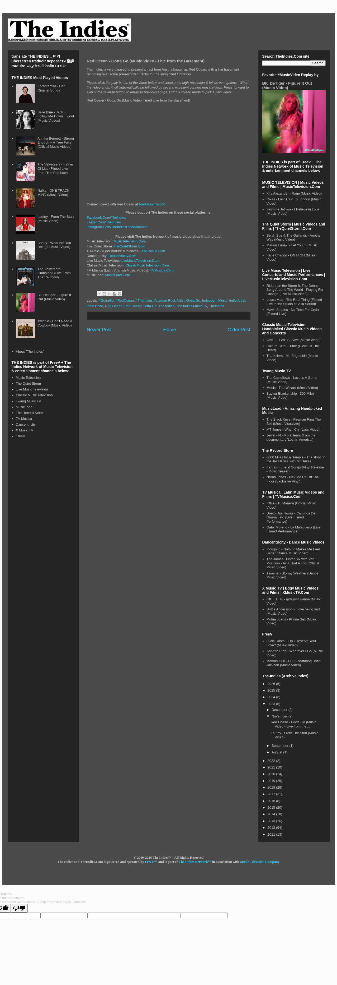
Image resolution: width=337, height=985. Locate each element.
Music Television (28, 378)
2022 (272, 761)
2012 (272, 828)
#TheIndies (144, 300)
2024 (272, 697)
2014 (272, 814)
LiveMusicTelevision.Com (140, 261)
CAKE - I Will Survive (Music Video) (294, 340)
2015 (272, 807)
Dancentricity (26, 424)
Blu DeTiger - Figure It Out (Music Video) (54, 297)
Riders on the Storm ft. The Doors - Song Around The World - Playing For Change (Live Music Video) (295, 290)
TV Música (24, 419)
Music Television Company (260, 862)
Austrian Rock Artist (169, 300)
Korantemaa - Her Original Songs (51, 88)
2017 (272, 794)
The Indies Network (193, 862)
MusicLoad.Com (117, 275)
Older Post (239, 329)
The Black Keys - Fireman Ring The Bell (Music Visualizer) (294, 421)
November (280, 716)
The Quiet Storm (28, 383)
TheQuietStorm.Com (129, 246)
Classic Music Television (34, 395)
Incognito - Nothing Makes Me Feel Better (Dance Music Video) (293, 551)
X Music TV (24, 430)
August (277, 752)
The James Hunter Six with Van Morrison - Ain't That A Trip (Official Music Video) (293, 563)
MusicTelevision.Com (129, 241)
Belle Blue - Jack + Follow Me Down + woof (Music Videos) (55, 116)
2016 (272, 801)
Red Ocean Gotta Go (140, 306)
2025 (272, 690)
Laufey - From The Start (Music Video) (55, 219)
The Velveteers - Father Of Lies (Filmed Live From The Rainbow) (55, 168)
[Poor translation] (19, 908)
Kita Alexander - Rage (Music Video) (294, 193)
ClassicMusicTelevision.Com (147, 265)
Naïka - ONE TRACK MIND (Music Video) (53, 192)
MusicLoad (24, 407)
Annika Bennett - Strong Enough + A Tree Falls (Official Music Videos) (55, 142)
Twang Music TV (28, 401)
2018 (272, 787)
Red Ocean (113, 306)
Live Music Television (32, 389)
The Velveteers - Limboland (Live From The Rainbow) (54, 273)
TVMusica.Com (162, 270)
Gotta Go (193, 300)
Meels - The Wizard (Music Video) (292, 388)
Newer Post (99, 329)
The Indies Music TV (191, 306)
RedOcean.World (152, 204)
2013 (272, 821)
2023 (272, 704)
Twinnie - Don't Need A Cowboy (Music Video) (54, 323)
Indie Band (95, 306)
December (280, 710)
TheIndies (216, 306)
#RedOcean (125, 300)
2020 (272, 774)
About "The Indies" (30, 351)
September (280, 746)
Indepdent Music (214, 300)
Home (169, 329)
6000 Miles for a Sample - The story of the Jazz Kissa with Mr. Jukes (296, 459)
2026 (272, 684)
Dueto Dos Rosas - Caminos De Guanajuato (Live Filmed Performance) (291, 517)
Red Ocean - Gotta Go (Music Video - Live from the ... (293, 724)
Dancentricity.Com (122, 256)
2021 (272, 767)
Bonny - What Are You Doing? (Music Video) (54, 245)
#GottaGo (106, 300)
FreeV (20, 436)
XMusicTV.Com (153, 251)
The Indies (166, 306)
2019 (272, 781)
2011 (272, 834)
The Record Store (29, 413)
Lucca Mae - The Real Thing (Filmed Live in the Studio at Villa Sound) (294, 302)
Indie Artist (237, 300)
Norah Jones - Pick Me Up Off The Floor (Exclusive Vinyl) (293, 479)
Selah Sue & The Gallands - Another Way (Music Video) (294, 237)
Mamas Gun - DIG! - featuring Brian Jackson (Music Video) (294, 663)
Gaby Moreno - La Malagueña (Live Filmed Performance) (294, 529)
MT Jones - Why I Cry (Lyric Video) (293, 429)
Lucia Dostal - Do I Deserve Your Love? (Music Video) (291, 643)
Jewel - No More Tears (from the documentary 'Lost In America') (291, 437)
